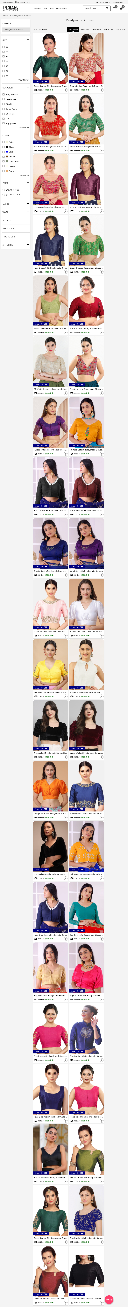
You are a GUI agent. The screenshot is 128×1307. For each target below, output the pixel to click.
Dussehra (10, 113)
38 (7, 61)
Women (37, 8)
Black (10, 147)
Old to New (96, 29)
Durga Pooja (11, 109)
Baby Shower (12, 94)
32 (7, 46)
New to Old (85, 29)
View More (24, 80)
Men (45, 8)
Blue (9, 151)
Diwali (9, 104)
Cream (10, 166)
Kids (52, 8)
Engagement (11, 123)
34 (7, 51)
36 (7, 56)
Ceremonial (11, 99)
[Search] (107, 8)
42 (7, 71)
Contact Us (118, 2)
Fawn (10, 171)
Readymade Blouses (14, 29)
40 (7, 66)
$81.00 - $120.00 (13, 194)
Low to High (120, 29)
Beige (10, 142)
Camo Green (13, 161)
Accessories (61, 8)
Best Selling (73, 29)
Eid (7, 118)
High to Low (108, 29)
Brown (10, 156)
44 (7, 75)
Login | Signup (104, 2)
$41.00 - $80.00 (12, 189)
